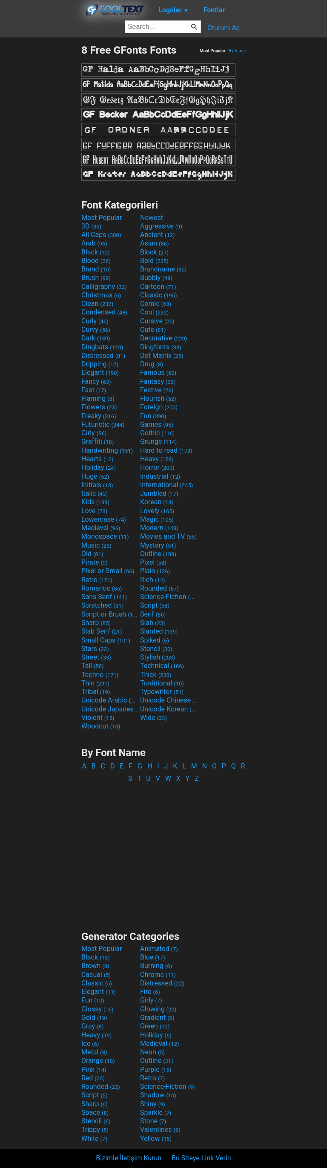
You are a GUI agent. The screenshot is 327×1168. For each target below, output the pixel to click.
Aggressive (161, 226)
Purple (155, 1069)
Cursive (157, 321)
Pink (93, 1069)
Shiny (152, 1104)
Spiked (154, 640)
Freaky (98, 416)
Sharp (96, 623)
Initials (97, 485)
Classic (158, 295)
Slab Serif (101, 631)
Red (93, 1078)
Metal (94, 1052)
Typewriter (162, 692)
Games (156, 424)
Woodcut (100, 726)
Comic (155, 304)
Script (154, 605)
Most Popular (101, 218)
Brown (95, 966)
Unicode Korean (168, 709)
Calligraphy (104, 287)
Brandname (163, 269)
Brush (96, 278)
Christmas (101, 295)
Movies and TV (168, 536)
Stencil (156, 649)
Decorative (163, 338)
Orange (98, 1061)
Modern (159, 528)
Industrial (160, 476)
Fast (93, 390)
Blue (152, 957)
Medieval (100, 528)
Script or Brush (109, 614)
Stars (95, 649)
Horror (157, 467)
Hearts (97, 459)
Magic (157, 519)
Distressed (103, 355)
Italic (94, 493)
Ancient (157, 235)
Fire (150, 992)
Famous (158, 372)
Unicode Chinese (168, 700)
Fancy (96, 381)
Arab (94, 243)
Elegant (100, 372)
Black (95, 252)
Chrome (158, 975)
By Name (237, 51)
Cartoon (158, 287)
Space (95, 1112)
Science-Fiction (168, 597)
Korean (156, 502)
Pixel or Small (107, 571)
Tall (92, 666)
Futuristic (103, 424)
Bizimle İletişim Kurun (128, 1158)
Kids (95, 502)
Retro (96, 580)
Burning (156, 966)
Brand (96, 269)
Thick (156, 675)
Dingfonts (160, 347)
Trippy (95, 1129)
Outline (158, 554)
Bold (154, 261)
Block (154, 252)
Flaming (97, 398)
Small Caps (105, 640)
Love (94, 511)
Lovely (157, 511)
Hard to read (166, 450)
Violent (97, 718)
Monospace (105, 536)
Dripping (99, 364)
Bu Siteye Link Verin (201, 1158)
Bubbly (156, 278)
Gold (94, 1018)
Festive (156, 390)
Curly (95, 321)
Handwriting (107, 450)
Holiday (98, 467)
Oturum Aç (223, 28)
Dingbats (102, 347)
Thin (95, 683)
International (166, 485)
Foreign (159, 407)
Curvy (95, 330)
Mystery (158, 545)
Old (92, 554)
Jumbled (159, 493)
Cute (153, 330)
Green (155, 1026)
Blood (96, 261)
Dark (95, 338)
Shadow (158, 1095)
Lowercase (103, 519)
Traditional (162, 683)
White (94, 1138)
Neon (152, 1052)
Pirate (94, 562)
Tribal (95, 692)
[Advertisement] (40, 171)
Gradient (157, 1018)
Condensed (104, 312)
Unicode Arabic (109, 700)
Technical (162, 666)
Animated (159, 949)
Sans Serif (104, 597)
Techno (99, 675)
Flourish (158, 398)
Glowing (158, 1009)
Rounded (159, 588)
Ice (90, 1043)
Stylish (157, 657)
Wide (153, 718)
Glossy (97, 1009)
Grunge (158, 441)
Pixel (153, 562)
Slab (152, 623)
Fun (153, 416)
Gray (92, 1026)
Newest (151, 218)
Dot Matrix (162, 355)
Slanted (159, 631)
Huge (95, 476)
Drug (151, 364)
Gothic (157, 433)
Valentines (160, 1129)
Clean (97, 304)
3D (91, 226)
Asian (154, 243)
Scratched (102, 605)
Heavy (157, 459)
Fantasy (157, 381)
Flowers (99, 407)
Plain (155, 571)
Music (96, 545)
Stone (153, 1121)
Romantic (101, 588)
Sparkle (155, 1112)
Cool (154, 312)
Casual (96, 975)
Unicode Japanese (109, 709)
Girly (93, 433)
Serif (153, 614)
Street (96, 657)
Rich (152, 580)
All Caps (101, 235)
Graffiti (97, 441)
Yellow (156, 1138)
